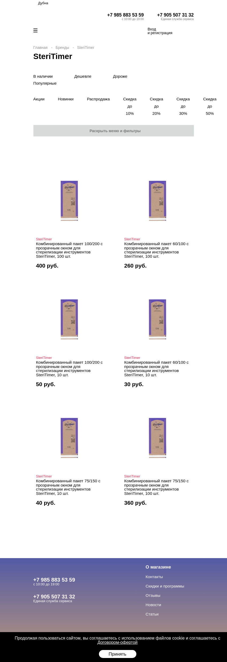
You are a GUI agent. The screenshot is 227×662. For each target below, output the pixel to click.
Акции (39, 99)
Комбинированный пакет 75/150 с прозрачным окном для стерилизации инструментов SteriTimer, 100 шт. (156, 487)
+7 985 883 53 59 (125, 15)
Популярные (45, 83)
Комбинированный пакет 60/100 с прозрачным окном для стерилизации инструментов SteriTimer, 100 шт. (156, 249)
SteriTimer (44, 239)
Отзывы (153, 595)
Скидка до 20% (156, 106)
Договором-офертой (117, 642)
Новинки (66, 99)
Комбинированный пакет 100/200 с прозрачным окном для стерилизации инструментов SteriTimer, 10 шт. (69, 368)
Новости (153, 605)
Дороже (120, 76)
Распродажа (98, 99)
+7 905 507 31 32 (175, 15)
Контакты (154, 577)
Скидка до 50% (210, 106)
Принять (117, 654)
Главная (40, 47)
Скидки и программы (165, 586)
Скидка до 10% (129, 106)
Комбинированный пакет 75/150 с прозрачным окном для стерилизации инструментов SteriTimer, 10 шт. (68, 487)
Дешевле (82, 76)
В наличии (43, 76)
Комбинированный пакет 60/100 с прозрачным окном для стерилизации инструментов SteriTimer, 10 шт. (156, 368)
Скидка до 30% (183, 106)
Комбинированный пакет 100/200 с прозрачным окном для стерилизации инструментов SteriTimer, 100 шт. (69, 249)
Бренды (62, 47)
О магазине (158, 567)
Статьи (152, 614)
